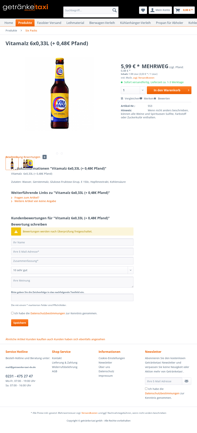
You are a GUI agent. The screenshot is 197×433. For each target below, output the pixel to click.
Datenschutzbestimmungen (47, 313)
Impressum (106, 375)
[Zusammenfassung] (72, 260)
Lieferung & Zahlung (64, 362)
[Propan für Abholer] (169, 22)
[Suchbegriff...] (90, 10)
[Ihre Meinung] (72, 282)
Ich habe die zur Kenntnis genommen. (55, 313)
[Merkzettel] (143, 10)
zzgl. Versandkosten (143, 77)
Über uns (104, 367)
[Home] (9, 22)
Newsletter (105, 362)
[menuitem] (90, 11)
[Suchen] (114, 10)
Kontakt (57, 358)
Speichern (19, 322)
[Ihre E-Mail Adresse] (163, 381)
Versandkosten (90, 412)
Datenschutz (106, 371)
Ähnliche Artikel (15, 339)
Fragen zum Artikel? (25, 197)
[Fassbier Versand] (49, 22)
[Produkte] (25, 22)
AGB (54, 371)
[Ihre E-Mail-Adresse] (72, 251)
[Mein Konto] (160, 10)
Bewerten (162, 98)
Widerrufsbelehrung (64, 367)
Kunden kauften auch (39, 339)
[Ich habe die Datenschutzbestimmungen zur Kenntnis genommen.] (12, 313)
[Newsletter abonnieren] (186, 381)
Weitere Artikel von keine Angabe (33, 201)
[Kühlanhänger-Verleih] (135, 22)
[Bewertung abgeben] (72, 270)
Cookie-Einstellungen (112, 358)
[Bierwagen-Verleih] (102, 22)
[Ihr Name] (72, 242)
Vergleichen (130, 98)
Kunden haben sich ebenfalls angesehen (79, 339)
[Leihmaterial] (75, 22)
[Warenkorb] (184, 10)
